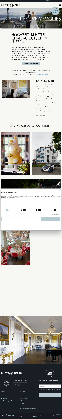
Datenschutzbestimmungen (54, 389)
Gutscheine (22, 396)
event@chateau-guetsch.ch (41, 74)
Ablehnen (11, 218)
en (59, 415)
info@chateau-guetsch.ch (7, 401)
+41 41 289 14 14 (47, 1)
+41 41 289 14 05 (24, 74)
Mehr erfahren (41, 115)
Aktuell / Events (23, 398)
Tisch (55, 12)
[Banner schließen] (60, 189)
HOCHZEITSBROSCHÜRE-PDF (31, 63)
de (57, 415)
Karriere (22, 403)
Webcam (22, 401)
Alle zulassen (51, 218)
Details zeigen (55, 214)
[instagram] (3, 415)
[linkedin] (13, 415)
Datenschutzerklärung (48, 415)
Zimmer (55, 10)
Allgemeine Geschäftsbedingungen (28, 408)
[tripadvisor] (9, 415)
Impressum (22, 405)
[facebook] (6, 415)
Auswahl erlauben (31, 218)
